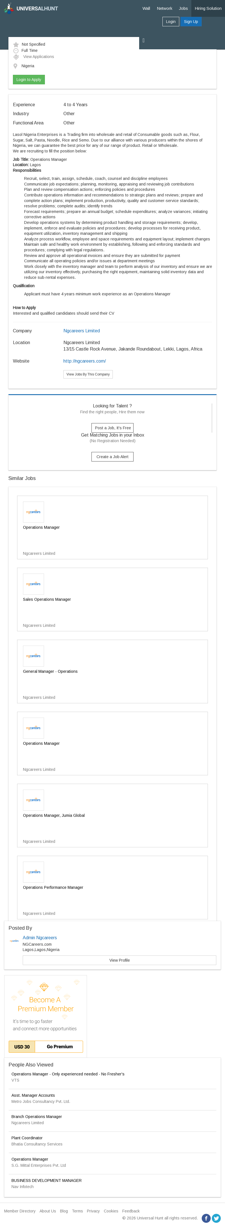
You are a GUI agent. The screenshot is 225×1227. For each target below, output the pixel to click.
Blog (64, 1211)
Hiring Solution (208, 8)
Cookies (111, 1211)
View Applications (33, 56)
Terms (77, 1211)
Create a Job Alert (112, 456)
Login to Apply (29, 79)
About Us (48, 1211)
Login (171, 21)
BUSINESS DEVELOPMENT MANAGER (47, 1180)
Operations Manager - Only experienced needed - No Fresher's (68, 1074)
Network (164, 8)
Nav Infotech (23, 1186)
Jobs (183, 8)
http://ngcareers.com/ (84, 361)
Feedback (131, 1211)
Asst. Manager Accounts (33, 1095)
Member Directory (20, 1211)
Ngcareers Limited (81, 330)
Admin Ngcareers (40, 937)
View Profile (119, 960)
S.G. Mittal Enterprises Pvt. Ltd (39, 1165)
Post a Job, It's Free (113, 428)
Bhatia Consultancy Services (37, 1144)
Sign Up (191, 21)
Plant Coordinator (27, 1138)
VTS (15, 1080)
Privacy (93, 1211)
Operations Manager (30, 1159)
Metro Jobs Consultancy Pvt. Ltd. (41, 1101)
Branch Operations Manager (37, 1116)
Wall (146, 8)
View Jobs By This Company (88, 374)
